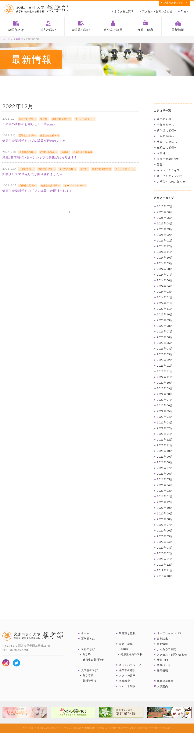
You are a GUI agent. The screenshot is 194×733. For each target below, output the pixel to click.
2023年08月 (165, 325)
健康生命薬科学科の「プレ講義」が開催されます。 (38, 190)
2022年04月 (165, 416)
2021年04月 (165, 485)
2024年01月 (165, 303)
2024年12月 (165, 246)
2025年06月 (165, 212)
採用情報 (162, 670)
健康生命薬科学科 (168, 158)
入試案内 (162, 686)
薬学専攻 (88, 675)
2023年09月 (165, 320)
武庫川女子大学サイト (176, 2)
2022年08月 (165, 394)
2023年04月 (165, 348)
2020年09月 (165, 513)
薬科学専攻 (89, 680)
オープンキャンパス (170, 175)
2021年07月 (165, 468)
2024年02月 (165, 297)
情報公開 (162, 659)
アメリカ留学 (127, 675)
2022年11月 (165, 377)
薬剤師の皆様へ (167, 130)
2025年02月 (165, 234)
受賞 (160, 164)
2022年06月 (165, 405)
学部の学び (48, 29)
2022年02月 (165, 428)
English (185, 11)
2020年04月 (165, 541)
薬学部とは (16, 29)
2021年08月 (165, 462)
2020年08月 (165, 519)
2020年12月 (165, 502)
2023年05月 (165, 342)
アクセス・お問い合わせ (157, 11)
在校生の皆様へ (167, 147)
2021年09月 (165, 456)
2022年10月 (165, 382)
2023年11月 (165, 308)
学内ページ (164, 665)
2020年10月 (165, 507)
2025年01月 (165, 240)
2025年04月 (165, 223)
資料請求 (162, 638)
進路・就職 (145, 29)
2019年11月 (165, 570)
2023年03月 (165, 354)
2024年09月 (165, 263)
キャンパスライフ (168, 170)
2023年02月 (165, 359)
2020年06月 (165, 530)
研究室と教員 (113, 29)
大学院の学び (80, 29)
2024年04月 (165, 286)
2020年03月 (165, 547)
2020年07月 (165, 524)
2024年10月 (165, 257)
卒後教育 (124, 680)
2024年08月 (165, 268)
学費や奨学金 (165, 681)
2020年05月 (165, 536)
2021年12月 (165, 439)
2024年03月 (165, 291)
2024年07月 (165, 274)
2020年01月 (165, 559)
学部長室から (165, 124)
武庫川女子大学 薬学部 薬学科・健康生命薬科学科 (32, 636)
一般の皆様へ (165, 136)
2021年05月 (165, 479)
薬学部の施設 (127, 670)
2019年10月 (165, 576)
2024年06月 (165, 280)
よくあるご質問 (124, 11)
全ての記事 (164, 119)
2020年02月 (165, 553)
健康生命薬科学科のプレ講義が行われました (34, 140)
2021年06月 (165, 473)
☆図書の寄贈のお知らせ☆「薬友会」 (29, 124)
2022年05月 (165, 411)
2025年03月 (165, 229)
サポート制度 (127, 686)
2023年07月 (165, 331)
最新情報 (178, 29)
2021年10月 (165, 450)
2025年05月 (165, 217)
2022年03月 (165, 422)
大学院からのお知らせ (171, 181)
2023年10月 (165, 314)
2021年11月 (165, 445)
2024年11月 (165, 251)
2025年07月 (165, 206)
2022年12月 (165, 371)
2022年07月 (165, 399)
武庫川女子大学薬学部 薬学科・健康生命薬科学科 (36, 9)
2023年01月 (165, 365)
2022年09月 (165, 388)
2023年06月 (165, 337)
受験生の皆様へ (167, 141)
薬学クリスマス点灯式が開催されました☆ (32, 174)
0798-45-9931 (19, 650)
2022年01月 (165, 433)
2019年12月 (165, 564)
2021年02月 (165, 496)
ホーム (6, 39)
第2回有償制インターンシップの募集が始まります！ (39, 157)
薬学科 (161, 153)
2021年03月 (165, 490)
